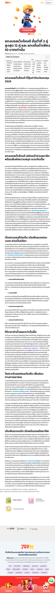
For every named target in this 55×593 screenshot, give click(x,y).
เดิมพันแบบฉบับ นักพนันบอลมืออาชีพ (46, 66)
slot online (17, 566)
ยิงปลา (32, 569)
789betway (26, 566)
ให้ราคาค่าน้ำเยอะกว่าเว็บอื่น (33, 66)
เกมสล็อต (25, 569)
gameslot (43, 566)
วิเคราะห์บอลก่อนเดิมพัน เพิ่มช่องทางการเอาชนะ (39, 66)
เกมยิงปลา (39, 569)
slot (10, 566)
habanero (44, 573)
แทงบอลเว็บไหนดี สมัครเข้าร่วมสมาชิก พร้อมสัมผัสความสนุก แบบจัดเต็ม (18, 66)
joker (46, 569)
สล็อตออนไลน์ (16, 569)
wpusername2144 (28, 53)
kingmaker (35, 573)
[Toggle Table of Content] (46, 57)
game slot (35, 566)
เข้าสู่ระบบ (48, 3)
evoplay (10, 573)
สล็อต (8, 569)
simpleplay (19, 573)
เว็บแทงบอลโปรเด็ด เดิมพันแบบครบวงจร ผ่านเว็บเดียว (27, 66)
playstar (27, 573)
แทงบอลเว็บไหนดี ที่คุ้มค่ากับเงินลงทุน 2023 (9, 66)
